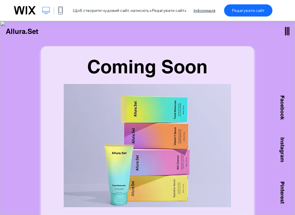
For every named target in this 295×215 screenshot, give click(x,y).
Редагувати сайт (248, 10)
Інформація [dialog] (204, 10)
